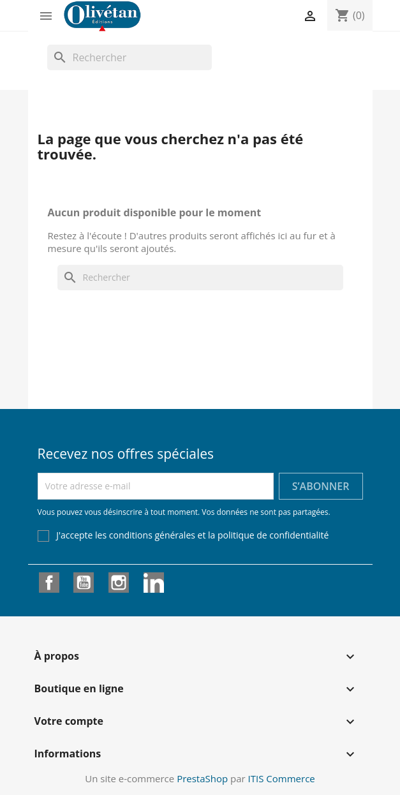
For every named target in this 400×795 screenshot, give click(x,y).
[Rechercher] (129, 57)
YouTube (83, 582)
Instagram (118, 582)
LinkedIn (154, 582)
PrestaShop (202, 778)
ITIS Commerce (281, 778)
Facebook (49, 582)
